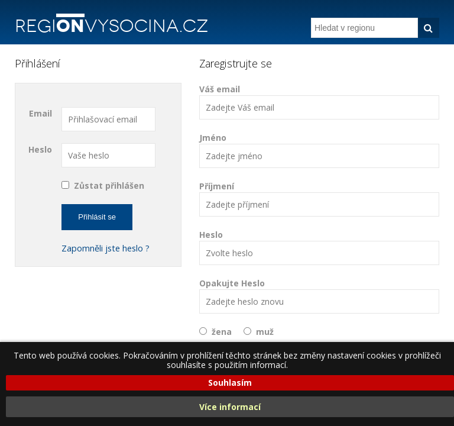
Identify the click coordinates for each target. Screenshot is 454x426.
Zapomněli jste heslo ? (105, 248)
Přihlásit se (97, 216)
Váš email (319, 101)
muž (265, 331)
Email (40, 113)
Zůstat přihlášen (109, 185)
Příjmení (319, 198)
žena (222, 331)
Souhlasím (230, 382)
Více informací (230, 406)
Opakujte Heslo (319, 295)
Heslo (40, 149)
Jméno (319, 150)
